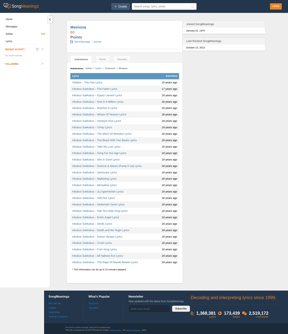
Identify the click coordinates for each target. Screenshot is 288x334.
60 (72, 32)
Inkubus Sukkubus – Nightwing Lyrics (94, 178)
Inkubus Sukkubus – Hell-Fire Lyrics (93, 198)
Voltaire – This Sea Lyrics (87, 82)
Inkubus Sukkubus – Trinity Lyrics (92, 127)
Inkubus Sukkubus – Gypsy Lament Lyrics (97, 95)
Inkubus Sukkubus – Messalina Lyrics (94, 185)
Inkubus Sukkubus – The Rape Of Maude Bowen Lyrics (105, 262)
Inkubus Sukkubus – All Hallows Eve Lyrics (97, 255)
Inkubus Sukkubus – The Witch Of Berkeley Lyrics (102, 133)
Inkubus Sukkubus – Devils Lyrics (92, 223)
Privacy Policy (116, 330)
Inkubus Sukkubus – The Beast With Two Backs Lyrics (104, 140)
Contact (52, 308)
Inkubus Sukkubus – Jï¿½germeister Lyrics (97, 191)
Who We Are (54, 303)
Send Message (82, 41)
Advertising (53, 312)
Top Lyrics (93, 303)
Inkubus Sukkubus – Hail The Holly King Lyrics (99, 210)
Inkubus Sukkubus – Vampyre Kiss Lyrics (96, 120)
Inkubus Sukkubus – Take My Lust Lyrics (96, 146)
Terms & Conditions (58, 316)
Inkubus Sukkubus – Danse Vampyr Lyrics (97, 236)
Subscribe (181, 308)
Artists (89, 68)
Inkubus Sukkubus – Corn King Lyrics (94, 249)
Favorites (122, 59)
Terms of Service (134, 330)
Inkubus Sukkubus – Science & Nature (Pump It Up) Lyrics (107, 166)
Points (102, 59)
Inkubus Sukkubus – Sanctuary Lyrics (94, 172)
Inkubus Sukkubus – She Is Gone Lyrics (96, 159)
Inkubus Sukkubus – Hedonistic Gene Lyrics (98, 204)
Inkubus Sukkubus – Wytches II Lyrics (94, 108)
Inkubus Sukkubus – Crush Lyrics (92, 242)
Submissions (81, 59)
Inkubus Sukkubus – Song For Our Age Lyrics (99, 153)
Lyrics (98, 68)
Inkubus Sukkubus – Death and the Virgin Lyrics (100, 230)
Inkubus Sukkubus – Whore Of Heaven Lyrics (99, 114)
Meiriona (78, 27)
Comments (110, 68)
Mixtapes (123, 68)
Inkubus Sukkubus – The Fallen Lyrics (94, 88)
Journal (97, 41)
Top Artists (94, 308)
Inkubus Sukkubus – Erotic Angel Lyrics (95, 217)
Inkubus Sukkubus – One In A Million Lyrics (97, 101)
